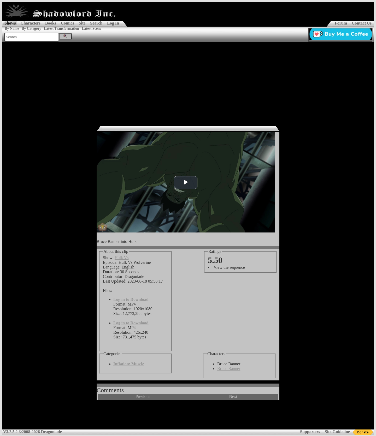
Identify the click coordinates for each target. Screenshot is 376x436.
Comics (67, 23)
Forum (341, 23)
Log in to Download (131, 299)
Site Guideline (337, 431)
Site (82, 23)
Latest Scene (91, 29)
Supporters (310, 431)
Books (50, 23)
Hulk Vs (122, 257)
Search (96, 23)
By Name (12, 29)
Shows (10, 23)
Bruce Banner (228, 368)
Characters (30, 23)
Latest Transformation (61, 29)
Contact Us (362, 23)
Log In (113, 23)
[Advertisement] (188, 81)
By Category (31, 29)
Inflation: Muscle (128, 364)
